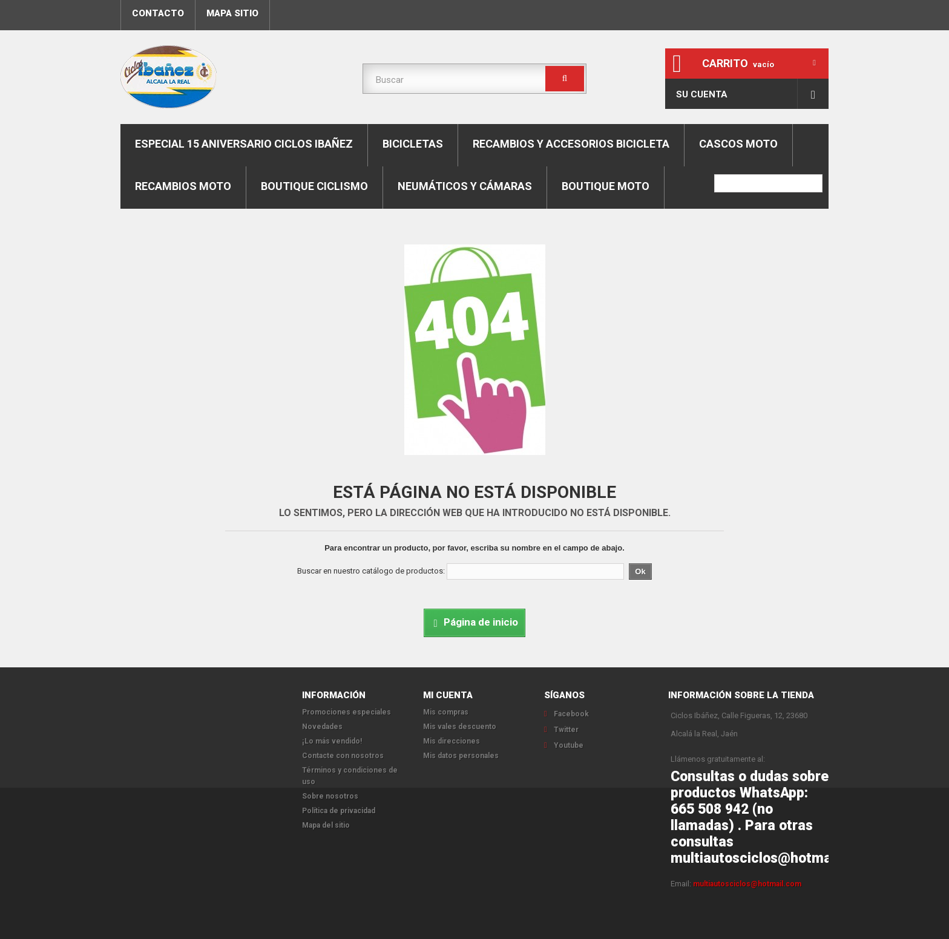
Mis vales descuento (459, 726)
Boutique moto (605, 186)
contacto (158, 13)
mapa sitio (232, 13)
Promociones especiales (346, 712)
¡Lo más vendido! (332, 741)
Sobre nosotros (330, 796)
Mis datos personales (461, 755)
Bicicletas (413, 143)
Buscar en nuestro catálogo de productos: (371, 570)
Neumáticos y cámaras (465, 186)
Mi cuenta (448, 695)
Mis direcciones (451, 741)
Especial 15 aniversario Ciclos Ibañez (244, 143)
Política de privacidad (338, 810)
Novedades (322, 726)
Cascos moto (738, 143)
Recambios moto (183, 186)
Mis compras (445, 712)
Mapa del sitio (326, 825)
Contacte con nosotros (343, 755)
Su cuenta (701, 94)
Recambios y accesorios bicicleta (571, 143)
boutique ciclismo (314, 186)
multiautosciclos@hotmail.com (747, 884)
